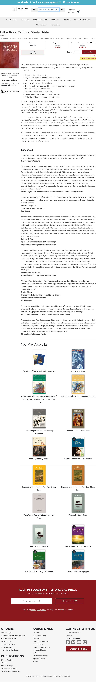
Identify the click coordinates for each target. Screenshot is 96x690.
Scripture (55, 20)
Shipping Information (8, 638)
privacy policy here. (38, 610)
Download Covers (39, 650)
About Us (36, 633)
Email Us (69, 636)
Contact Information (73, 633)
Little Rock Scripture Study (10, 671)
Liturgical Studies (40, 20)
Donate (71, 10)
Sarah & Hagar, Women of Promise (78, 459)
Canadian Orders (7, 647)
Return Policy (6, 641)
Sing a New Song (78, 371)
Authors (36, 638)
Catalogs (36, 653)
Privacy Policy (57, 676)
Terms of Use (66, 676)
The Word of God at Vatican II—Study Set (39, 371)
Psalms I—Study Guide (39, 546)
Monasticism (41, 25)
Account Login (6, 633)
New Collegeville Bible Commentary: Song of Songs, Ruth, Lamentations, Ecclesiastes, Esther (39, 399)
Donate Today (78, 648)
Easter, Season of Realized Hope (78, 546)
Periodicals (55, 25)
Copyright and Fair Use (41, 647)
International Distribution (10, 650)
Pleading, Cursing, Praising (39, 459)
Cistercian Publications (9, 669)
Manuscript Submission (41, 641)
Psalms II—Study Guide (78, 515)
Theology (66, 20)
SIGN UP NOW (70, 601)
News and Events (39, 636)
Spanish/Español (39, 659)
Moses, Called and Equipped (78, 571)
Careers (36, 661)
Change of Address (8, 644)
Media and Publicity (40, 656)
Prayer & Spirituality (82, 20)
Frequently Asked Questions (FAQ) (13, 636)
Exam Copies (38, 644)
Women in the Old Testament (78, 431)
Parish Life (25, 20)
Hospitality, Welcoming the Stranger (39, 571)
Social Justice (11, 20)
